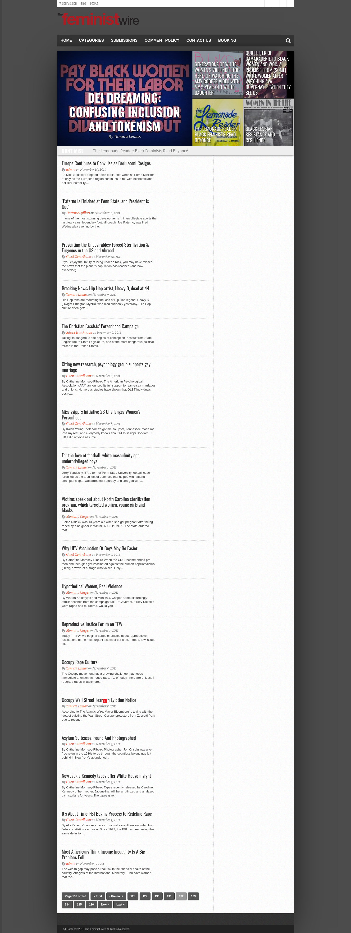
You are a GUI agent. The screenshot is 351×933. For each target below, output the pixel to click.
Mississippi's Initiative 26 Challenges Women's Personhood (101, 414)
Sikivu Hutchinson (79, 332)
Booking (227, 40)
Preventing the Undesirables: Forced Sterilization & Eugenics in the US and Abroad (105, 247)
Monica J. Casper (78, 516)
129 (145, 896)
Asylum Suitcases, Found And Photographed (99, 738)
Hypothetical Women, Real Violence (92, 586)
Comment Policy (162, 40)
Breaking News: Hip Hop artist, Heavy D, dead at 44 (105, 288)
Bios (83, 3)
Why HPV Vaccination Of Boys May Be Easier (99, 548)
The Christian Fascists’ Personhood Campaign (100, 326)
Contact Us (199, 40)
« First (98, 896)
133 (193, 896)
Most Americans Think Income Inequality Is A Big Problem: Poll (103, 854)
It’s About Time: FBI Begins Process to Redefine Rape (107, 813)
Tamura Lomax (77, 294)
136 (91, 904)
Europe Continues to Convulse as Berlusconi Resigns (106, 163)
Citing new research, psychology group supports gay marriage (106, 367)
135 (79, 904)
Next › (105, 904)
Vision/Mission (68, 3)
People (94, 3)
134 (67, 904)
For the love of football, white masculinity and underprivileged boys (101, 458)
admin (70, 169)
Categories (91, 40)
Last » (120, 904)
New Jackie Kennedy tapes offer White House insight (106, 775)
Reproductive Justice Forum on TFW (92, 624)
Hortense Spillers (78, 213)
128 (133, 896)
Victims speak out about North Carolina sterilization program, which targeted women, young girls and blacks (106, 504)
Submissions (124, 40)
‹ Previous (116, 896)
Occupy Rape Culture (80, 662)
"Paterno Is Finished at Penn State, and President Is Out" (105, 203)
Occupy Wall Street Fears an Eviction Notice (99, 700)
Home (66, 40)
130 (157, 896)
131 (169, 896)
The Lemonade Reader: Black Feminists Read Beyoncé (140, 151)
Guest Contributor (78, 256)
